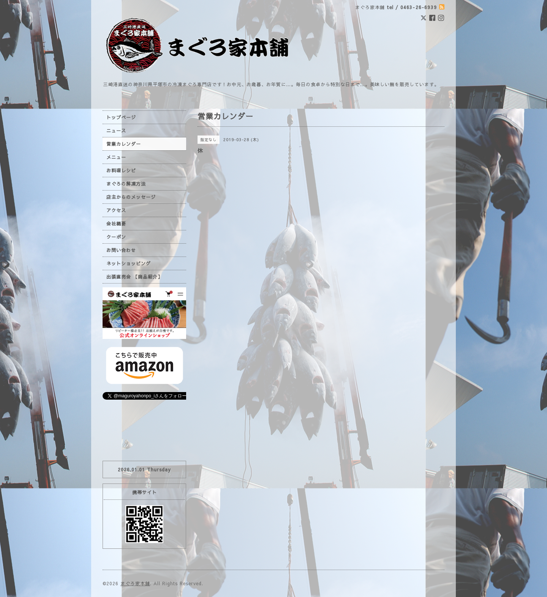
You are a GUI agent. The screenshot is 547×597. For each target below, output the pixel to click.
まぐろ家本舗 (135, 583)
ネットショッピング (128, 263)
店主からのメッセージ (131, 197)
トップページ (121, 117)
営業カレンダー (123, 144)
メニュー (116, 157)
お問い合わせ (121, 250)
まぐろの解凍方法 (126, 184)
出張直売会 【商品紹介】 (134, 277)
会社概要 (116, 224)
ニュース (116, 131)
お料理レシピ (121, 170)
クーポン (116, 237)
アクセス (116, 210)
